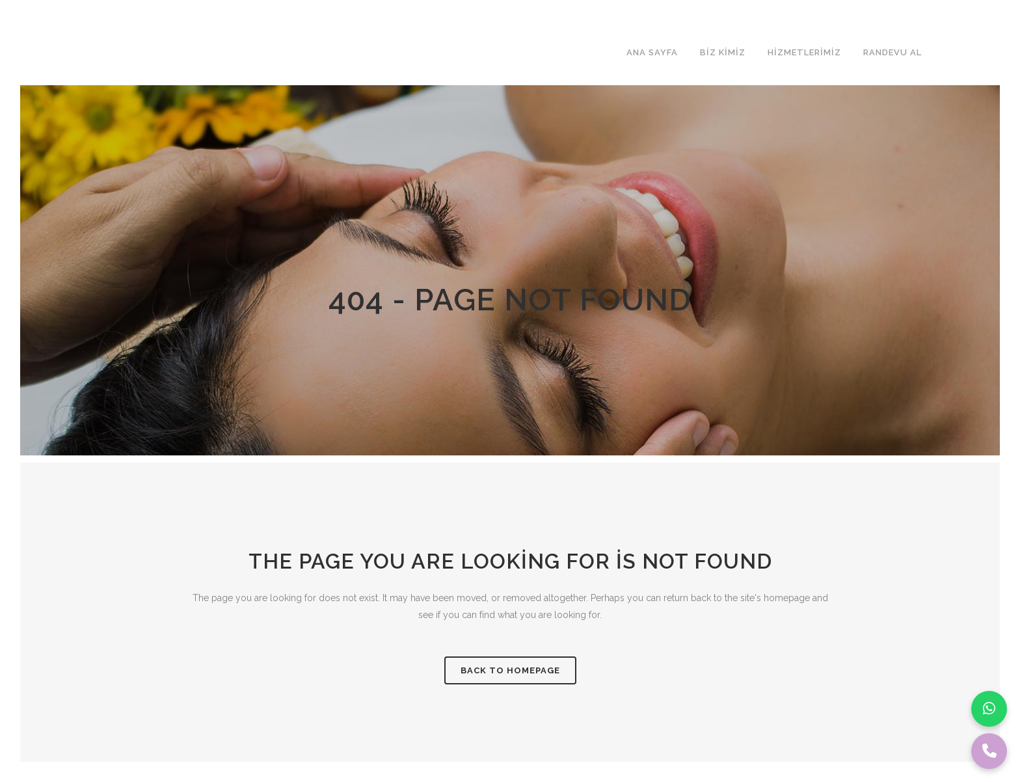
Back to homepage (510, 670)
